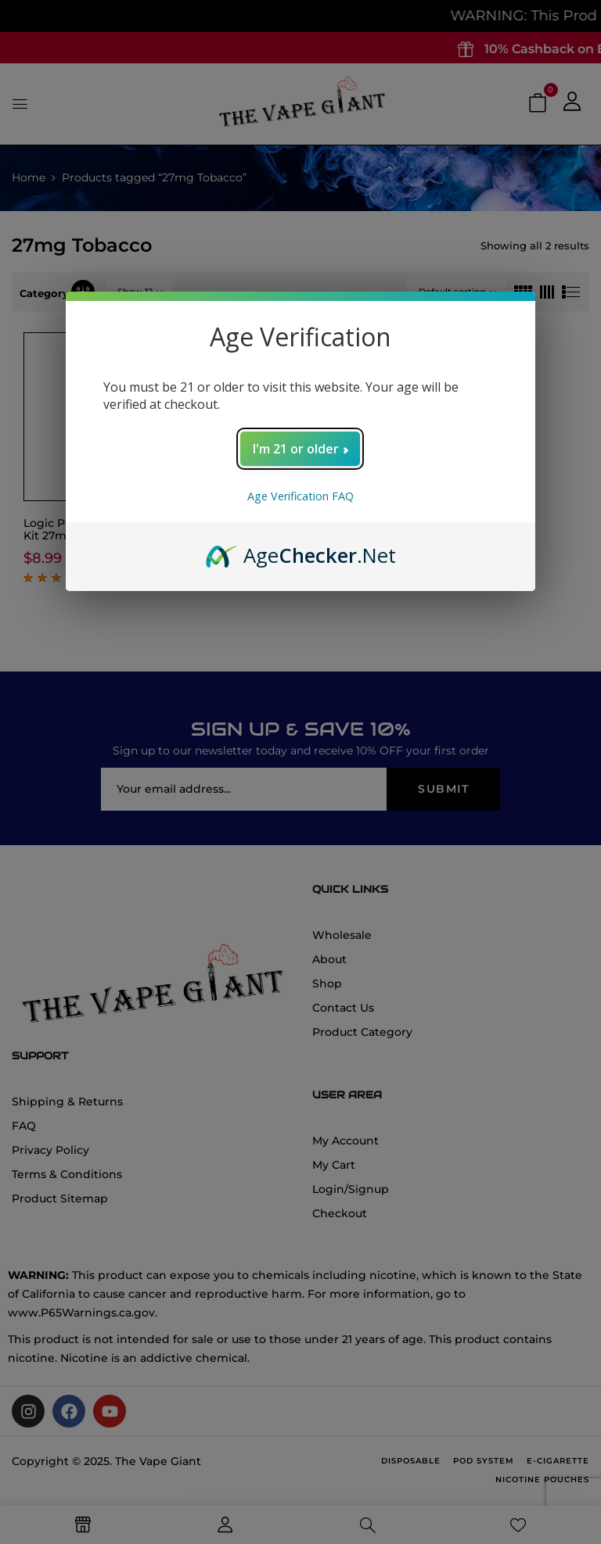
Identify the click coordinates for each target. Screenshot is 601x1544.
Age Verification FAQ (300, 496)
